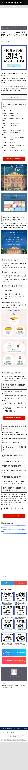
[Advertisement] (14, 17)
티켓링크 (10, 442)
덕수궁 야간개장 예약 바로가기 (14, 158)
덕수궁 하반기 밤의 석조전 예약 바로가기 (14, 417)
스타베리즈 (4, 41)
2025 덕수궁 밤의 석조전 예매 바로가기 (14, 516)
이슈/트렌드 (6, 27)
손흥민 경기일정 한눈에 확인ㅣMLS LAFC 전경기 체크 (15, 533)
